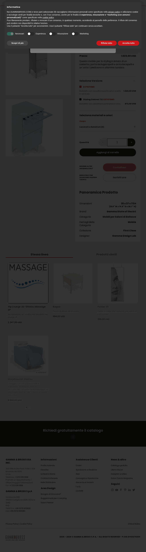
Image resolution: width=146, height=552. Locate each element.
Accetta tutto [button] (128, 43)
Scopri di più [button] (17, 43)
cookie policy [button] (48, 17)
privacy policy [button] (114, 12)
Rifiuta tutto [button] (106, 43)
